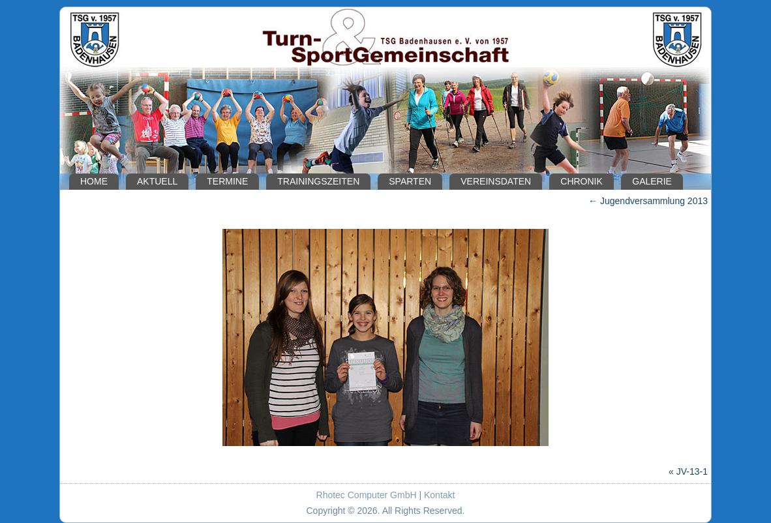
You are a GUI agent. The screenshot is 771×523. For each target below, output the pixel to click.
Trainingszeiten (318, 181)
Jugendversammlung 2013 (648, 201)
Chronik (581, 181)
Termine (227, 181)
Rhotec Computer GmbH (366, 495)
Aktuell (157, 181)
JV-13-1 (692, 471)
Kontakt (439, 495)
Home (94, 181)
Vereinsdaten (496, 181)
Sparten (410, 181)
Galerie (652, 181)
